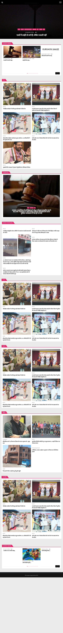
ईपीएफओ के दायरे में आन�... (47, 55)
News (22, 29)
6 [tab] (32, 74)
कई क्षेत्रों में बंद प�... (26, 60)
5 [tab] (31, 74)
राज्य (44, 29)
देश (37, 29)
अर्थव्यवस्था (34, 29)
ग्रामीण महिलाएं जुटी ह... (27, 562)
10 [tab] (37, 74)
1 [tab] (27, 74)
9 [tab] (36, 74)
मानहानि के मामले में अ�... (8, 60)
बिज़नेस (41, 29)
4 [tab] (30, 74)
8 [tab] (35, 74)
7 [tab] (34, 74)
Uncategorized (28, 29)
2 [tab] (28, 74)
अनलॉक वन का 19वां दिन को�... (9, 550)
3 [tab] (29, 74)
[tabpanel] (32, 53)
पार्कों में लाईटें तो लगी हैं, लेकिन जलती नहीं (31, 35)
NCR (19, 29)
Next (59, 73)
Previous (56, 73)
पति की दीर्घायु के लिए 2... (46, 550)
